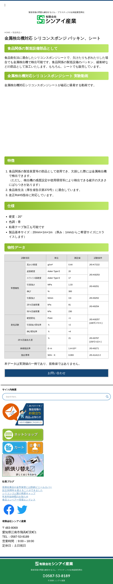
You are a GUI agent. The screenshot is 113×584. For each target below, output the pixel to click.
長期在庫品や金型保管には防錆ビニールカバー (27, 487)
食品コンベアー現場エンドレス (18, 499)
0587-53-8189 (56, 575)
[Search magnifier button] (107, 397)
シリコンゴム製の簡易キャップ (18, 493)
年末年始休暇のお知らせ (15, 496)
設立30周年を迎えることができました (22, 490)
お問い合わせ (56, 373)
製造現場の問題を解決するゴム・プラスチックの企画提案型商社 (56, 570)
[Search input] (55, 397)
